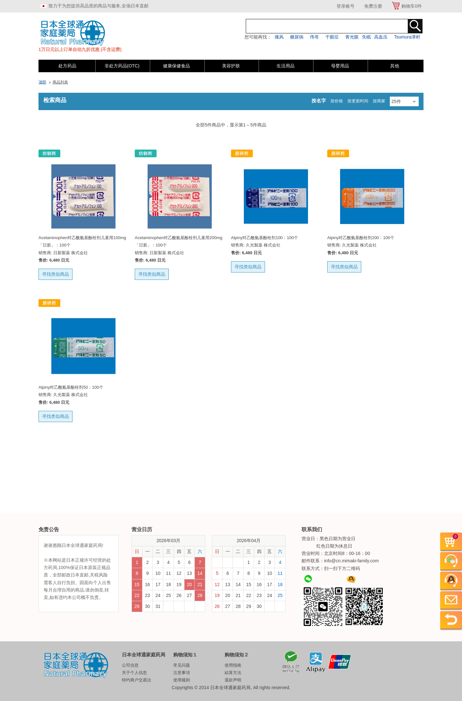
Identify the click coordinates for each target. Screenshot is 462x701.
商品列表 (60, 82)
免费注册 (373, 6)
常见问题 (181, 665)
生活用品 (286, 65)
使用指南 (233, 665)
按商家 (379, 101)
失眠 (366, 36)
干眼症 (332, 36)
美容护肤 (231, 65)
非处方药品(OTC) (122, 65)
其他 (394, 65)
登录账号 (346, 6)
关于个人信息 (134, 672)
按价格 (336, 101)
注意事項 (181, 672)
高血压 (381, 36)
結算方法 (233, 672)
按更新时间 (357, 101)
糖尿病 (297, 36)
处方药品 (67, 65)
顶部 (42, 82)
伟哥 (314, 36)
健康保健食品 (176, 65)
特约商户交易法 (136, 680)
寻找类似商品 (55, 274)
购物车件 (411, 6)
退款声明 (233, 680)
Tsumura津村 (407, 36)
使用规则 (181, 680)
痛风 (279, 36)
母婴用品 (340, 65)
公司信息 (130, 665)
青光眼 (352, 36)
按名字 (319, 100)
